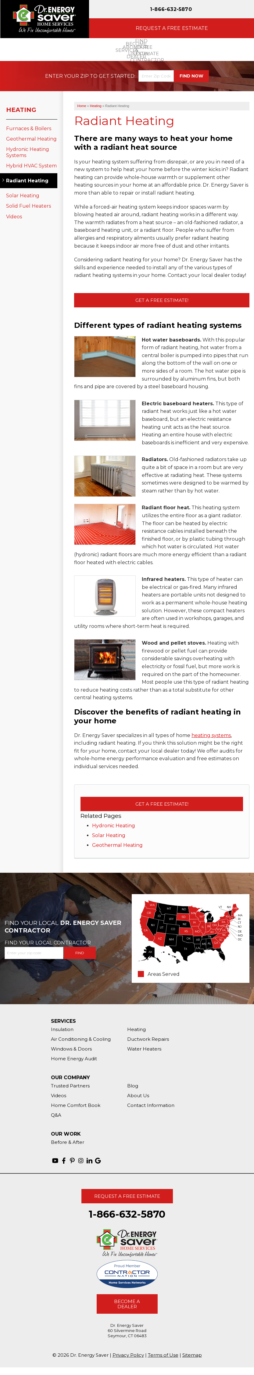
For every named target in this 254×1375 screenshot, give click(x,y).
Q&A (56, 1115)
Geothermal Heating (117, 845)
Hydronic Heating (113, 826)
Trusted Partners (70, 1086)
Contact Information (150, 1105)
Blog (132, 1086)
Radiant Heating (27, 181)
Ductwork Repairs (148, 1039)
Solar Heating (108, 835)
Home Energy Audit (74, 1059)
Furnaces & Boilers (28, 128)
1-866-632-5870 (171, 9)
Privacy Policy (128, 1355)
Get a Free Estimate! (161, 300)
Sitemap (192, 1355)
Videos (14, 217)
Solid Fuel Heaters (28, 206)
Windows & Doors (71, 1049)
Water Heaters (144, 1049)
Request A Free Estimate (127, 1196)
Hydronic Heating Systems (27, 152)
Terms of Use (163, 1355)
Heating (21, 109)
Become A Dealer (127, 1303)
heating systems (211, 735)
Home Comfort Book (75, 1105)
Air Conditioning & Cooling (81, 1039)
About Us (138, 1095)
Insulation (62, 1029)
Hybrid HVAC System (31, 166)
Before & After (67, 1142)
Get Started (116, 76)
